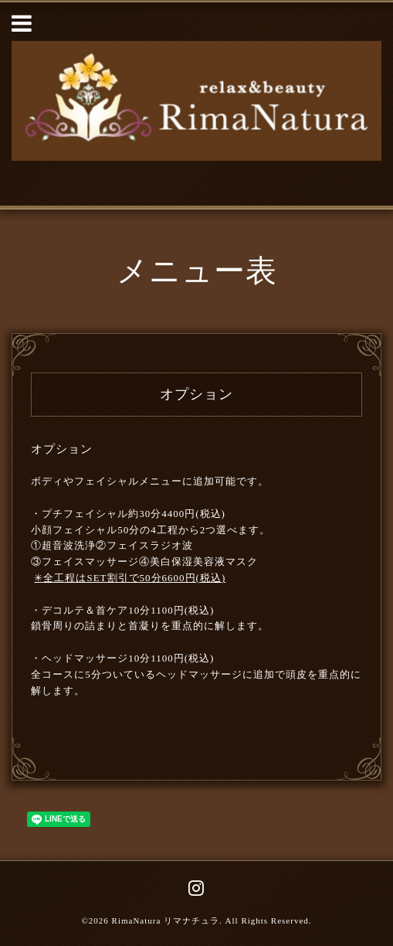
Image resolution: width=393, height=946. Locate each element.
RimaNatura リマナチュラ (166, 920)
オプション (62, 449)
